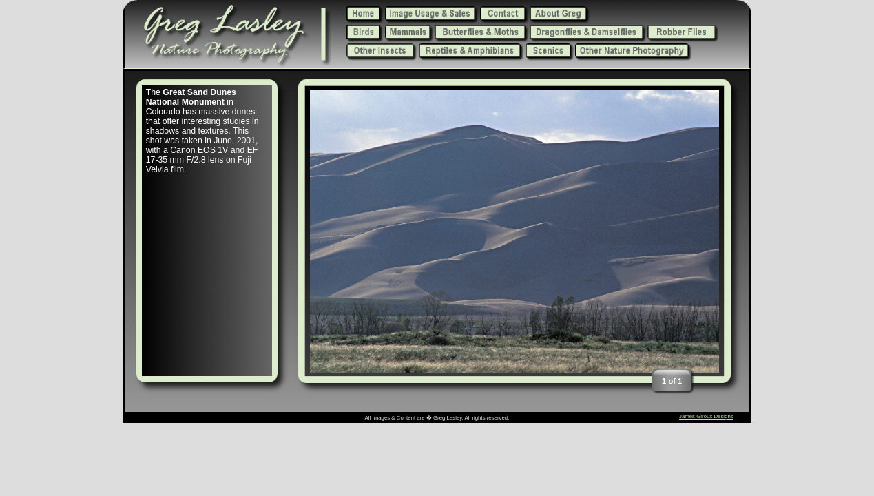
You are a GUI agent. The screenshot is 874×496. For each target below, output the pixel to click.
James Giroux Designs (706, 416)
